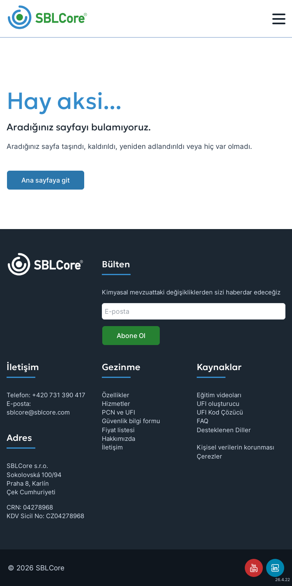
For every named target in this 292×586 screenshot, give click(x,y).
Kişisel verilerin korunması (235, 447)
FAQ (202, 421)
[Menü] (278, 20)
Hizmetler (116, 404)
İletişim (112, 447)
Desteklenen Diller (224, 430)
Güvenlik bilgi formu (131, 421)
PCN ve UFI (118, 412)
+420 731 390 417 (58, 395)
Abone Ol (131, 335)
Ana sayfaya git (45, 180)
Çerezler (209, 456)
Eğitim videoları (219, 395)
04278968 (38, 507)
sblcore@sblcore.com (38, 412)
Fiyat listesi (118, 430)
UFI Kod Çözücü (220, 412)
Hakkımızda (118, 438)
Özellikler (115, 395)
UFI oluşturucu (218, 404)
